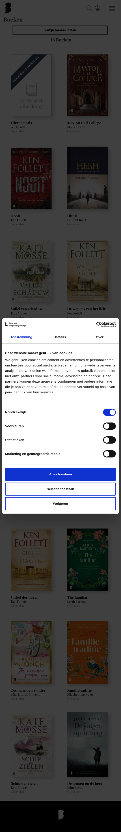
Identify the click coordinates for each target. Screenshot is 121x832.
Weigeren (60, 503)
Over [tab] (100, 337)
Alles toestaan (60, 474)
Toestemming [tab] (21, 337)
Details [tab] (60, 337)
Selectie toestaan (60, 489)
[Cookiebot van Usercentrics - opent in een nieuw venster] (96, 324)
